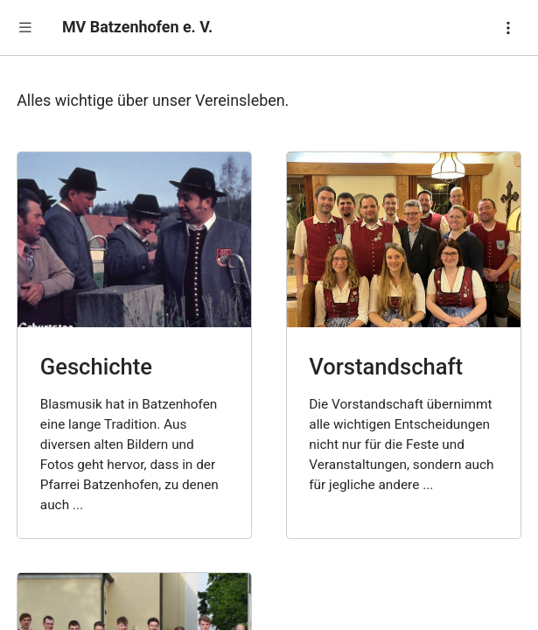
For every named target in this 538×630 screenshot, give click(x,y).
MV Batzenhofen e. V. (137, 27)
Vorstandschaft (386, 367)
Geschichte (96, 367)
